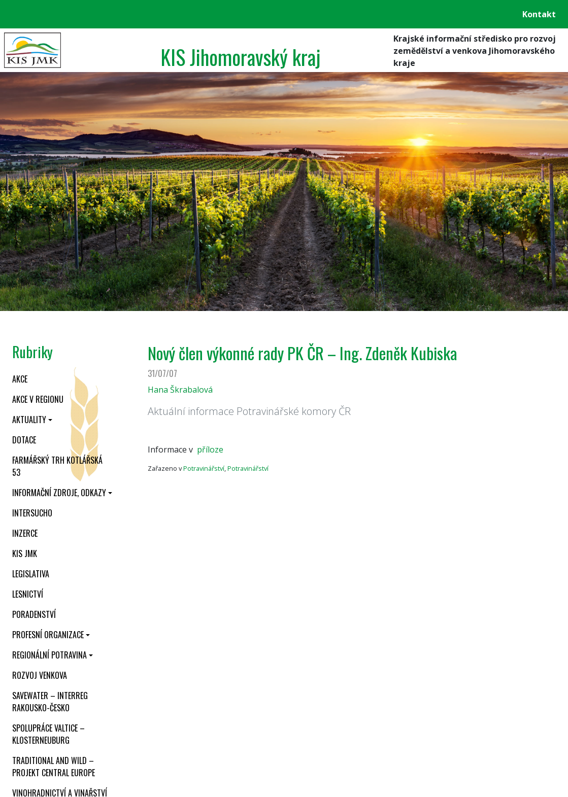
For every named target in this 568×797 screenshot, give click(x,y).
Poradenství (34, 614)
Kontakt (539, 14)
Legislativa (30, 574)
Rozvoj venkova (39, 675)
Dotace (24, 440)
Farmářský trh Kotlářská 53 (57, 466)
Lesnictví (27, 594)
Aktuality (29, 419)
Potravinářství (203, 468)
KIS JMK (24, 553)
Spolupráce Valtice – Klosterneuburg (48, 734)
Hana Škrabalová (180, 389)
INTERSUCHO (32, 513)
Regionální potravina (49, 655)
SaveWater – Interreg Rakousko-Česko (50, 701)
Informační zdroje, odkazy (59, 493)
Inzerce (25, 533)
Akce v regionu (37, 399)
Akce (19, 379)
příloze (210, 449)
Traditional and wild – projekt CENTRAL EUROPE (53, 766)
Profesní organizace (48, 635)
